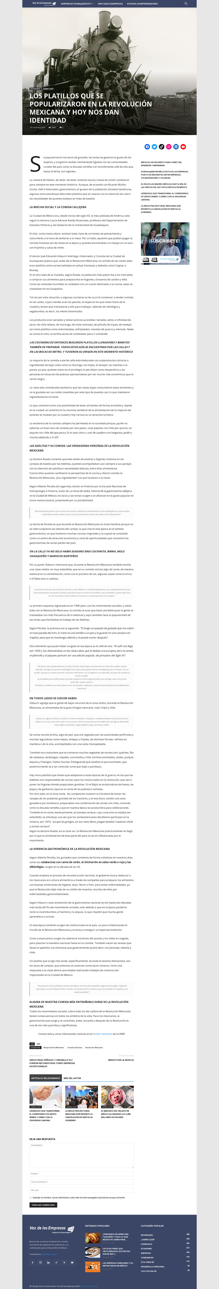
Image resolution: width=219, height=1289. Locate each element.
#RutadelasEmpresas (110, 3)
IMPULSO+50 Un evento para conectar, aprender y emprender (161, 164)
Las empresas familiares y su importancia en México (118, 1264)
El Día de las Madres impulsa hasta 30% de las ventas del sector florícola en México (164, 186)
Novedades (35, 89)
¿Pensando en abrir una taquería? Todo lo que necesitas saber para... (116, 1237)
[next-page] (36, 1126)
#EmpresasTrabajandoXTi (77, 3)
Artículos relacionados (45, 1078)
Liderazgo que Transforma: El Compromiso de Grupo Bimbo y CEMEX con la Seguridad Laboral (164, 196)
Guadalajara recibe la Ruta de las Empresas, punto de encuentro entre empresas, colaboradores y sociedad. (165, 174)
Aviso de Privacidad (89, 1286)
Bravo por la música (121, 1059)
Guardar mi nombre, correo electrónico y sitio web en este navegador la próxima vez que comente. (79, 1197)
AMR (38, 1044)
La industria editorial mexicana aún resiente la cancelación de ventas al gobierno (161, 208)
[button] (185, 4)
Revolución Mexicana (94, 1047)
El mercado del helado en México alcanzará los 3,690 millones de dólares (115, 1114)
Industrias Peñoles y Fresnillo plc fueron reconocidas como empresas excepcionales (52, 1063)
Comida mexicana (74, 1047)
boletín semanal (102, 1034)
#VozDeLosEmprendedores (142, 3)
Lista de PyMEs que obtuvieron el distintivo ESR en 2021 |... (116, 1251)
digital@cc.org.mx (50, 1254)
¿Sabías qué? (48, 89)
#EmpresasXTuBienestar (53, 1047)
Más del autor (72, 1078)
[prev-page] (31, 1126)
